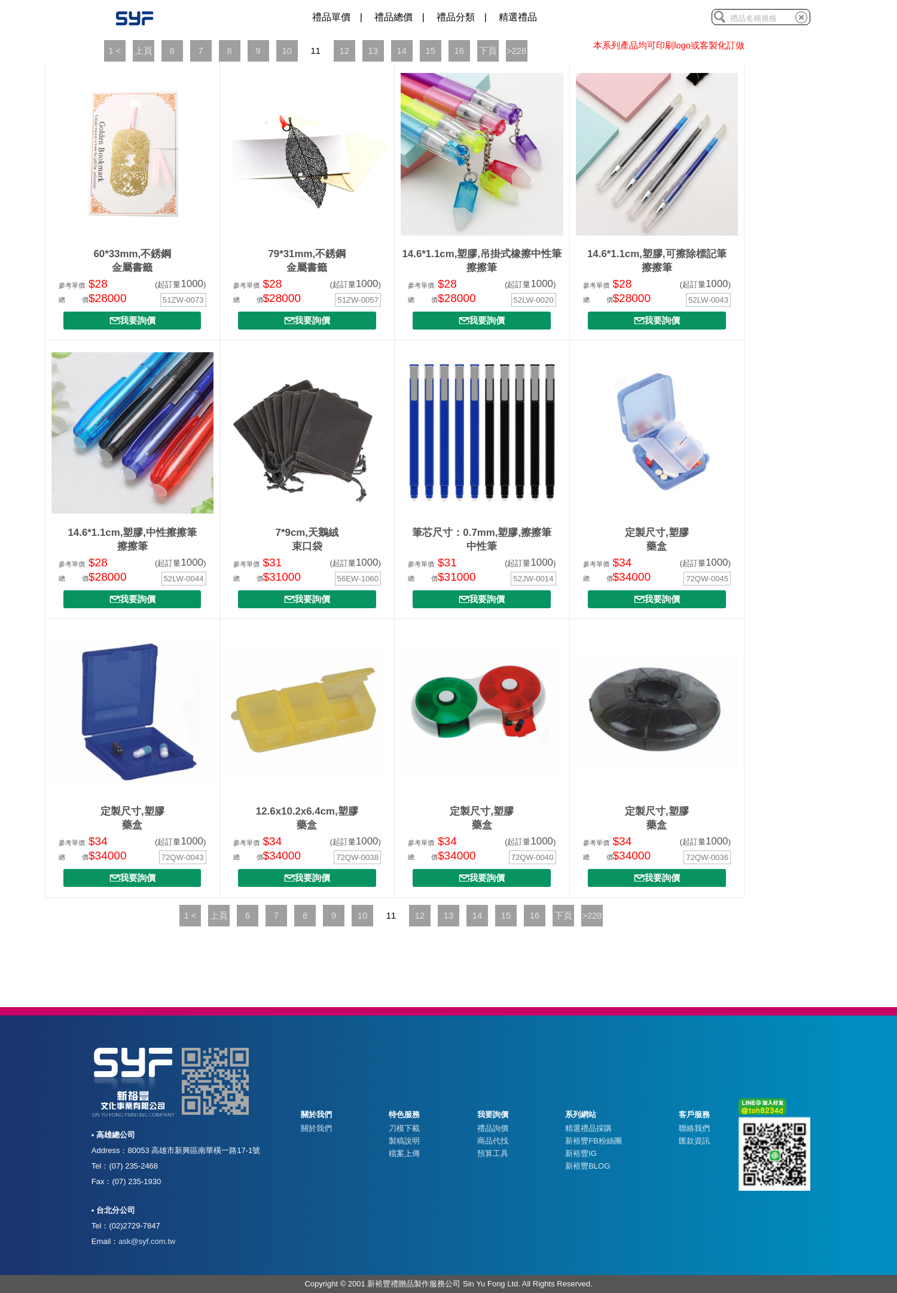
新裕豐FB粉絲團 (593, 1140)
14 (401, 51)
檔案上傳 (404, 1153)
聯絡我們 (694, 1128)
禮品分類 (456, 16)
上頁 (143, 51)
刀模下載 (404, 1128)
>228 (516, 51)
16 (458, 51)
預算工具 (492, 1153)
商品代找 (492, 1140)
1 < (114, 51)
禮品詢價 (492, 1128)
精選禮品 (518, 16)
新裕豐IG (581, 1153)
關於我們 (316, 1128)
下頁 (488, 51)
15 (430, 51)
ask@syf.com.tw (146, 1241)
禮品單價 (331, 16)
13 (372, 51)
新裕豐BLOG (587, 1165)
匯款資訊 (694, 1140)
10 (286, 51)
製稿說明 (404, 1140)
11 (315, 51)
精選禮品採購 (588, 1128)
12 (344, 51)
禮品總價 (393, 16)
